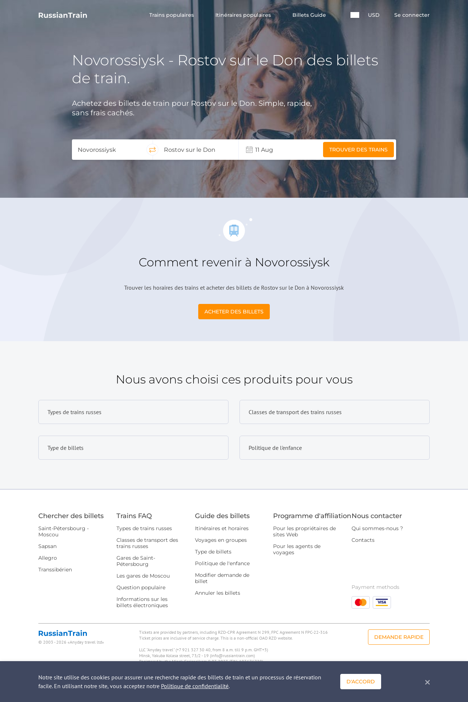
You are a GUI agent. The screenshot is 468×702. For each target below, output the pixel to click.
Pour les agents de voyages (297, 549)
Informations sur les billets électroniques (142, 602)
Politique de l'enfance (222, 563)
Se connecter (412, 15)
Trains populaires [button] (172, 15)
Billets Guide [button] (309, 15)
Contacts (363, 540)
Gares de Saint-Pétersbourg (135, 561)
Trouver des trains (358, 149)
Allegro (47, 558)
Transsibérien (55, 569)
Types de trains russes (144, 528)
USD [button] (374, 15)
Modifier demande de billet (222, 578)
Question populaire (140, 587)
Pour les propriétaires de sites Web (304, 531)
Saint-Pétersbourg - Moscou (63, 531)
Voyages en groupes (221, 540)
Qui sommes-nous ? (377, 528)
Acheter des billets (234, 311)
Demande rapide (398, 637)
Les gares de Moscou (143, 575)
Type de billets (213, 551)
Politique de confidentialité (195, 686)
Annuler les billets (217, 593)
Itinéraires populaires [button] (243, 15)
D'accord (360, 681)
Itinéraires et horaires (222, 528)
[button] (354, 15)
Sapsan (47, 546)
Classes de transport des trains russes (147, 543)
